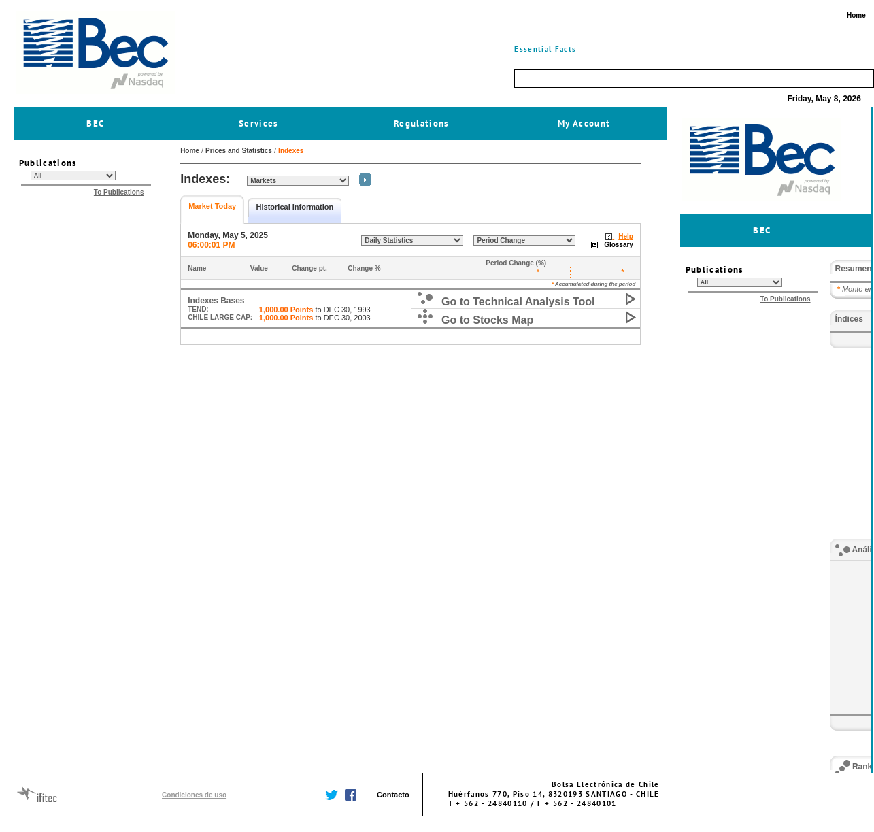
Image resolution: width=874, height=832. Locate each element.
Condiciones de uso (194, 795)
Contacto (393, 795)
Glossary (618, 244)
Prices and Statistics (238, 150)
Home (189, 150)
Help (625, 236)
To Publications (119, 192)
